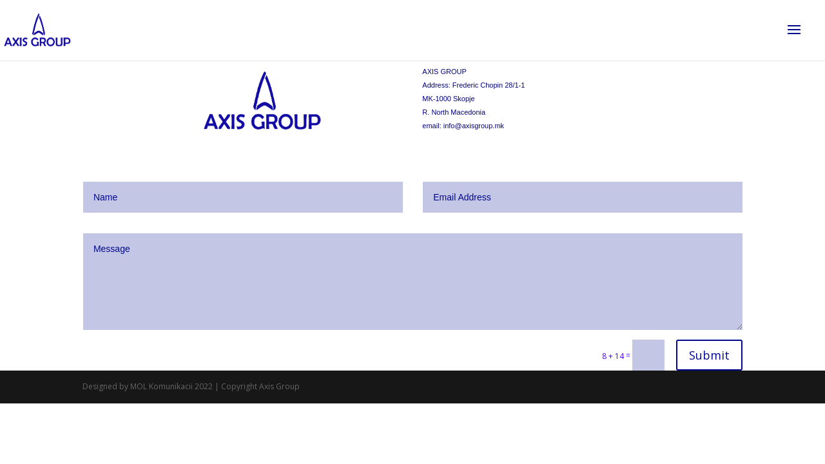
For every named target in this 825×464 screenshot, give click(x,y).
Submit (709, 355)
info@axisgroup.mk (473, 126)
